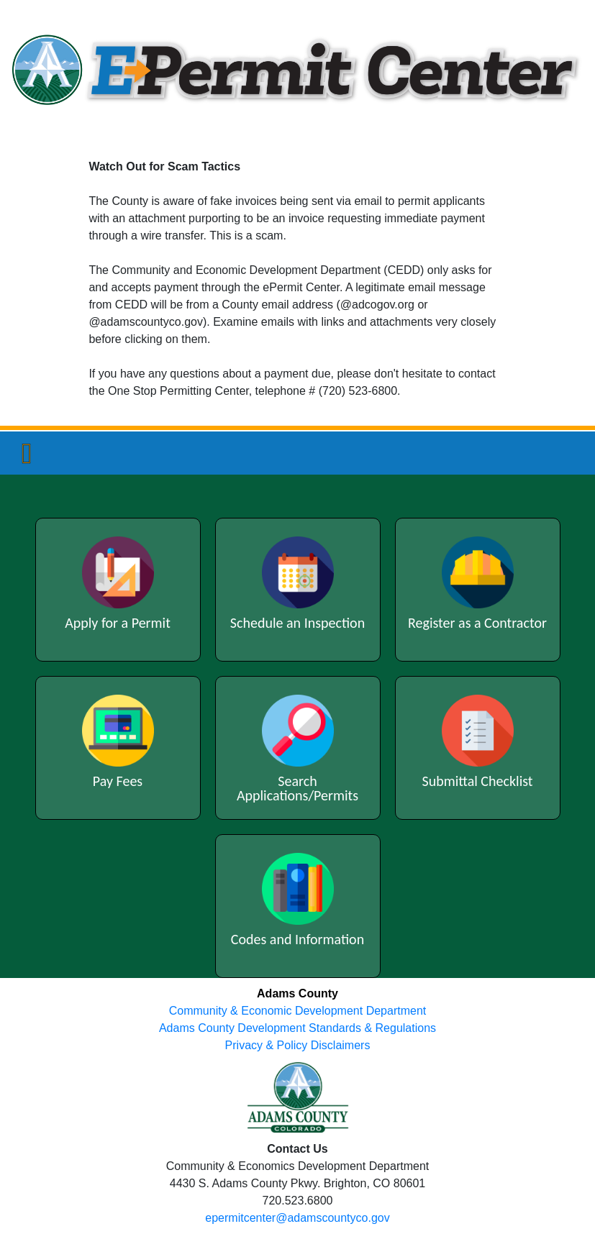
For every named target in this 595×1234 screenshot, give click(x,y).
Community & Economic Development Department (297, 1011)
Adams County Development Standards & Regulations (297, 1028)
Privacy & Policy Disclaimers (298, 1045)
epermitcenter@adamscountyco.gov (297, 1218)
